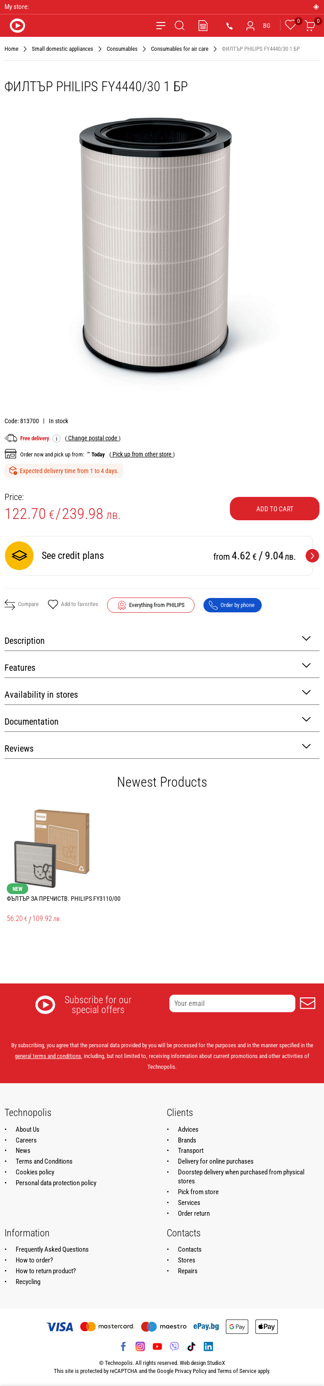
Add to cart (275, 509)
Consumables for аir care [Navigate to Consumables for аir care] (179, 48)
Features (157, 667)
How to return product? (46, 1271)
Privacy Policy (191, 1371)
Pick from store (198, 1192)
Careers (26, 1140)
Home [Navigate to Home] (11, 48)
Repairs (188, 1271)
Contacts (190, 1249)
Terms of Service (236, 1371)
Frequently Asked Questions (52, 1249)
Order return (194, 1213)
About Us (27, 1129)
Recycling (28, 1282)
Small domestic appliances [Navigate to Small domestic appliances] (62, 48)
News (23, 1151)
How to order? (34, 1260)
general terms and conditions (48, 1056)
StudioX (216, 1362)
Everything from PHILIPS (157, 605)
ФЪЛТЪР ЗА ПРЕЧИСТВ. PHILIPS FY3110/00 (64, 898)
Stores (186, 1260)
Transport (190, 1151)
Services (189, 1203)
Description (157, 640)
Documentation (157, 721)
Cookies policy (35, 1172)
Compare (21, 604)
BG (266, 25)
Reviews (157, 748)
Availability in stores (157, 694)
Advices (188, 1129)
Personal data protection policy (56, 1183)
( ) (93, 438)
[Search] (179, 25)
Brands (187, 1140)
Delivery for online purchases (216, 1161)
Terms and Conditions (44, 1161)
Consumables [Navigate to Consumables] (122, 48)
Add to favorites (73, 605)
